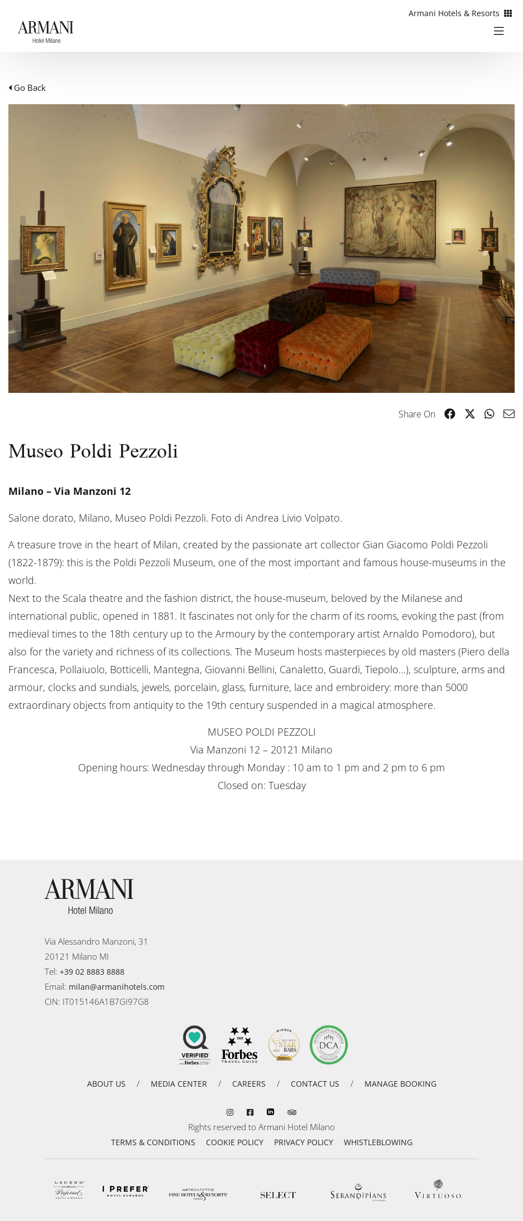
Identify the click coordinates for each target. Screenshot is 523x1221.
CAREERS (249, 1083)
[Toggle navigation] (503, 30)
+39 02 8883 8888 (92, 971)
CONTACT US (315, 1083)
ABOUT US (106, 1083)
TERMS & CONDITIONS (153, 1142)
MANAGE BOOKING (400, 1083)
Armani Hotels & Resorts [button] (460, 13)
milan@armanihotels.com (117, 986)
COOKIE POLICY (234, 1142)
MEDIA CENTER (179, 1083)
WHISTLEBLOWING (378, 1142)
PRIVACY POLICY (303, 1142)
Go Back (27, 87)
